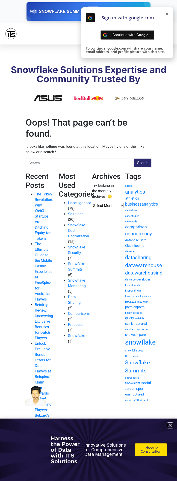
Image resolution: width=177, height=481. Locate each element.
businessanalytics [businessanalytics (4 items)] (141, 204)
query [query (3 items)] (129, 318)
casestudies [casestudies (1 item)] (132, 216)
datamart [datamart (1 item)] (130, 251)
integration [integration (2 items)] (133, 290)
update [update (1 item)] (129, 400)
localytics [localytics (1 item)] (145, 296)
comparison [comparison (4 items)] (136, 226)
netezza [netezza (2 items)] (130, 301)
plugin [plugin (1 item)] (128, 312)
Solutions (75, 214)
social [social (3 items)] (146, 383)
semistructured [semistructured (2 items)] (136, 323)
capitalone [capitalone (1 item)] (131, 210)
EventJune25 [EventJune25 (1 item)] (132, 285)
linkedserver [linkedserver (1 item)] (132, 296)
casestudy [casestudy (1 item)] (131, 221)
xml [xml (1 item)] (146, 400)
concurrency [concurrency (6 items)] (138, 233)
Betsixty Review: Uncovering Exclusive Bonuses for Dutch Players (44, 321)
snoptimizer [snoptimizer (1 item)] (141, 329)
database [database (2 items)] (132, 240)
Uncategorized (79, 203)
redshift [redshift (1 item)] (139, 318)
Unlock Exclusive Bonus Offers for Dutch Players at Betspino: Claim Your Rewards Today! (43, 371)
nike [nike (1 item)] (139, 301)
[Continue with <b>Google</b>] (90, 17)
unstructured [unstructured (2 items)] (134, 394)
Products (75, 324)
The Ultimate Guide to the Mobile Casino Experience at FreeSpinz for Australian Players (43, 271)
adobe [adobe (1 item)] (128, 185)
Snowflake (76, 335)
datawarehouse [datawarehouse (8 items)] (143, 265)
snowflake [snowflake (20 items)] (140, 342)
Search (142, 163)
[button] (167, 13)
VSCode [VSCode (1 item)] (138, 400)
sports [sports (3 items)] (141, 389)
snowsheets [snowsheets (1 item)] (132, 377)
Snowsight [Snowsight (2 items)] (132, 383)
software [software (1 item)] (130, 389)
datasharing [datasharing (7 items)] (138, 257)
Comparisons (79, 313)
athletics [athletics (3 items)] (132, 198)
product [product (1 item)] (137, 312)
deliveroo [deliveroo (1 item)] (130, 279)
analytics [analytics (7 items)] (135, 192)
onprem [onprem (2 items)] (139, 307)
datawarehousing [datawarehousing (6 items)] (143, 273)
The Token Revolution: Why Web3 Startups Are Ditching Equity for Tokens (44, 216)
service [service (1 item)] (129, 329)
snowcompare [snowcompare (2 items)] (135, 334)
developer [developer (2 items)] (143, 279)
